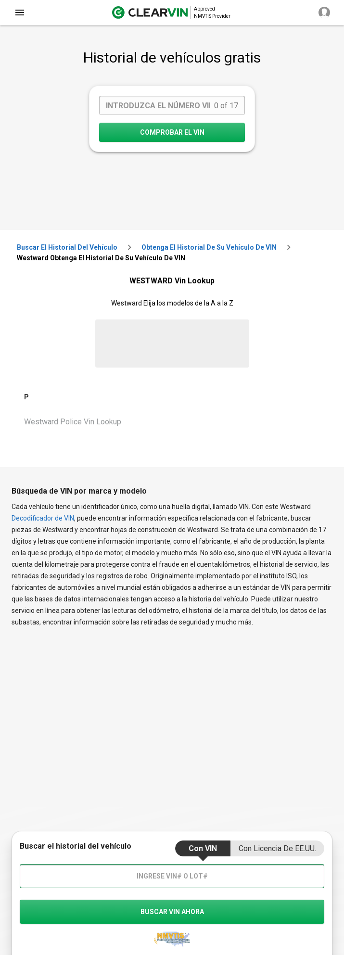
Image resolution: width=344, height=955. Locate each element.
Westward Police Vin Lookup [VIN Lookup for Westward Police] (72, 421)
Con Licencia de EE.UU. (277, 848)
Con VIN (203, 848)
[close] (20, 12)
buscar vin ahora (172, 912)
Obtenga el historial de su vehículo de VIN (209, 247)
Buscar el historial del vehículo (67, 247)
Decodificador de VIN (43, 518)
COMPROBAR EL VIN (172, 132)
